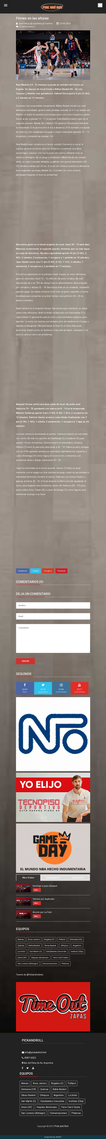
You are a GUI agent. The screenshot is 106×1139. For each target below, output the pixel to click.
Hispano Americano (40, 957)
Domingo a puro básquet (45, 886)
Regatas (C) (49, 939)
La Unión (21, 951)
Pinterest (61, 571)
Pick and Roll (61, 1126)
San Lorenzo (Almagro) (28, 963)
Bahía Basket (34, 945)
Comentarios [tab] (53, 877)
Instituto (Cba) (77, 951)
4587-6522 (29, 1057)
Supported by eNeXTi (53, 1137)
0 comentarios (27, 26)
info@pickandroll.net (34, 1052)
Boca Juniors (34, 939)
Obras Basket (50, 945)
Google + (48, 571)
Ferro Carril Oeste (60, 957)
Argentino (77, 945)
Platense (65, 963)
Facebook (22, 571)
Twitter (36, 571)
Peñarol (62, 939)
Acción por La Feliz (42, 912)
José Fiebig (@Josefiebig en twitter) (35, 23)
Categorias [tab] (78, 877)
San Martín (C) (36, 951)
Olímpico (64, 945)
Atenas (21, 939)
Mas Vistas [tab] (28, 877)
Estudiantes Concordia (56, 951)
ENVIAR (25, 661)
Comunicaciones (49, 963)
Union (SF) (22, 957)
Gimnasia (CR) (76, 939)
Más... (36, 890)
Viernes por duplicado (43, 899)
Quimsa (21, 945)
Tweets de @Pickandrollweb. (30, 974)
